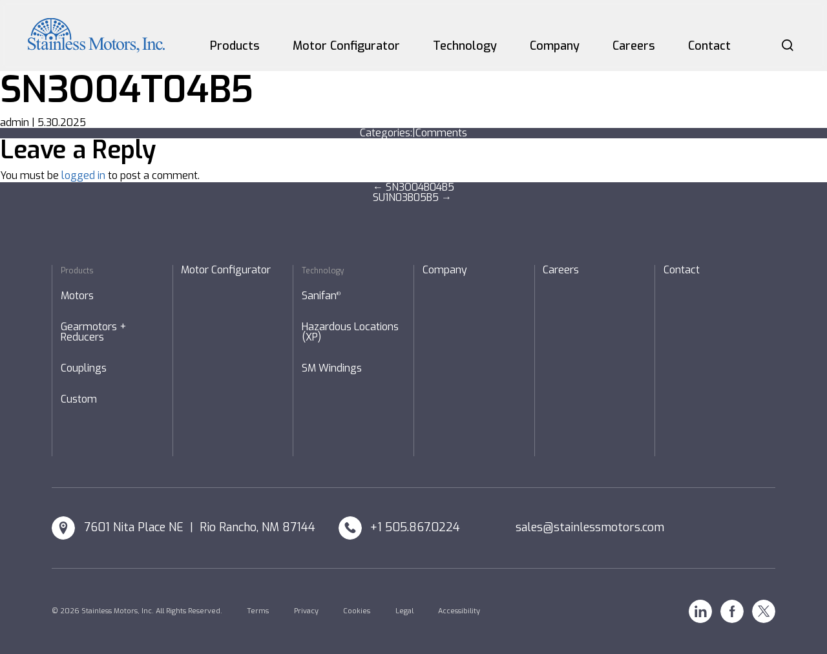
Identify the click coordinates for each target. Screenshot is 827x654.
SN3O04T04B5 (126, 89)
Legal (404, 611)
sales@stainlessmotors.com (590, 527)
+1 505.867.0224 (415, 527)
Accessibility (459, 611)
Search (787, 45)
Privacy (306, 611)
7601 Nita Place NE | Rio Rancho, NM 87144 (199, 527)
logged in (83, 175)
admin (14, 122)
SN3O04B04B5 (413, 187)
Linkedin (700, 611)
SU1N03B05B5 (412, 197)
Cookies (356, 611)
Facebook (732, 611)
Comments (441, 133)
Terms (258, 611)
